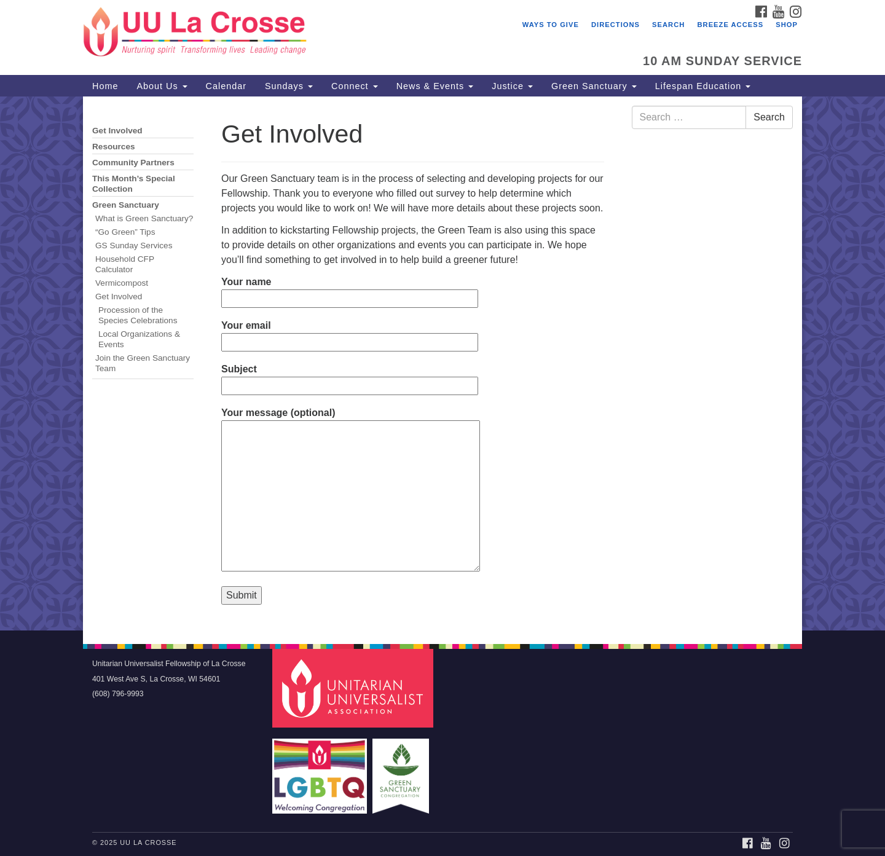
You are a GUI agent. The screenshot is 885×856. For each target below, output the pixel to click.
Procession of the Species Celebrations (138, 315)
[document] (442, 363)
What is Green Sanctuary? (144, 218)
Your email (349, 333)
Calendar (226, 86)
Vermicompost (121, 283)
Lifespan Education (702, 86)
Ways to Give (550, 24)
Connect (354, 86)
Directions (615, 24)
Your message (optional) (350, 490)
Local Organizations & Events (139, 339)
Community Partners (133, 162)
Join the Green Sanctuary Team (142, 363)
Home (105, 86)
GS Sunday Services (133, 245)
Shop (787, 24)
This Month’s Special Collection (133, 184)
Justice (512, 86)
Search (668, 24)
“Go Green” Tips (125, 232)
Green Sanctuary (594, 86)
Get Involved (117, 130)
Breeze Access (730, 24)
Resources (113, 146)
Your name (349, 290)
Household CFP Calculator (124, 264)
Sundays (289, 86)
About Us (161, 86)
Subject (349, 377)
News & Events (435, 86)
